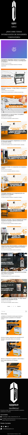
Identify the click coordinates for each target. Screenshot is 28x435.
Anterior (8, 306)
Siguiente (19, 306)
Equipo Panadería (4, 90)
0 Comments (9, 63)
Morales (3, 63)
